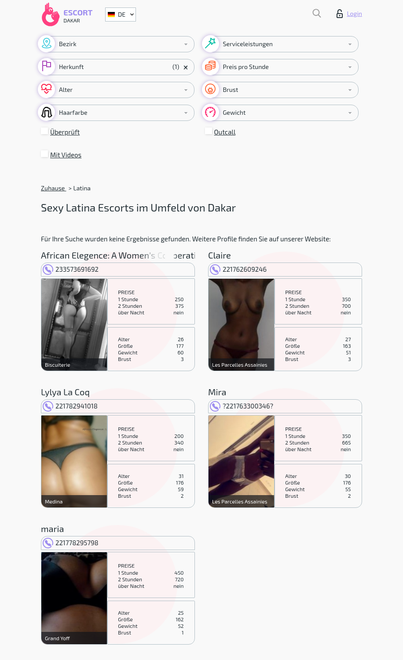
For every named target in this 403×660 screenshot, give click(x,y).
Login (349, 13)
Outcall (225, 132)
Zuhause (53, 188)
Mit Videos (65, 155)
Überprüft (65, 132)
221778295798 (71, 543)
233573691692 (71, 269)
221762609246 (238, 269)
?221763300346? (241, 406)
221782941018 (70, 406)
